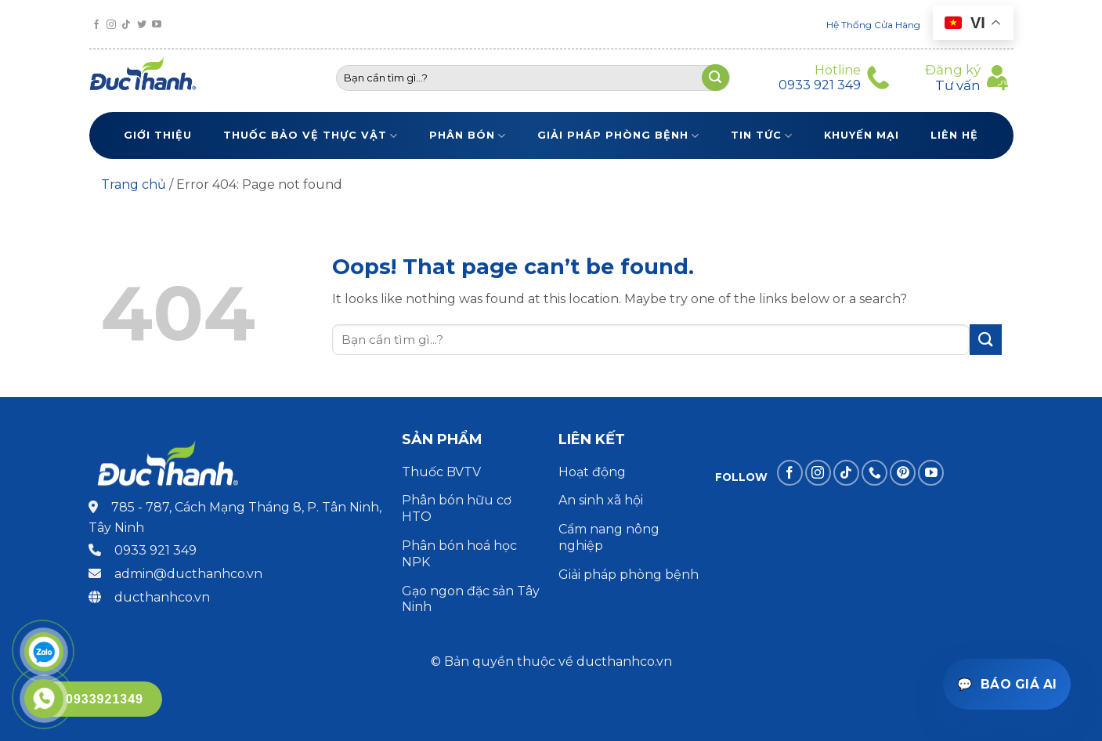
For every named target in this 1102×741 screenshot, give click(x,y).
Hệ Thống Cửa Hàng (873, 25)
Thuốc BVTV (441, 471)
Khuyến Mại (861, 135)
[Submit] (985, 339)
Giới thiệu (158, 135)
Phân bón (467, 135)
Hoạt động (593, 471)
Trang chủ (133, 184)
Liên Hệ (954, 135)
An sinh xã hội (600, 500)
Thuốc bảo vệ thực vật (310, 135)
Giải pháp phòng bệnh (618, 135)
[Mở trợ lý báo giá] (1007, 684)
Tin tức (762, 135)
